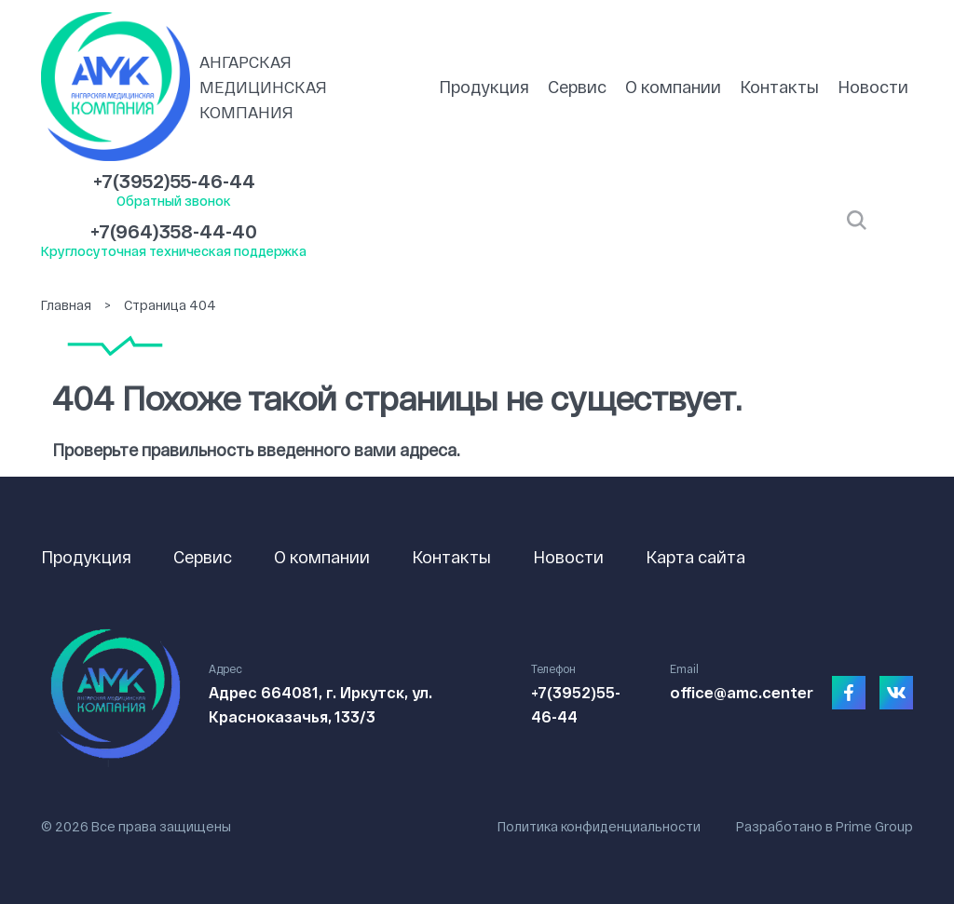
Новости (873, 86)
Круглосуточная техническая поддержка (174, 251)
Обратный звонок (173, 201)
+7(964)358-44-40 (173, 231)
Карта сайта (695, 556)
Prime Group (874, 826)
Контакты (779, 86)
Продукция (484, 86)
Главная (66, 305)
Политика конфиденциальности (599, 826)
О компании (673, 86)
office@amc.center (741, 692)
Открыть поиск (856, 220)
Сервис (577, 86)
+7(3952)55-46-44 (174, 180)
